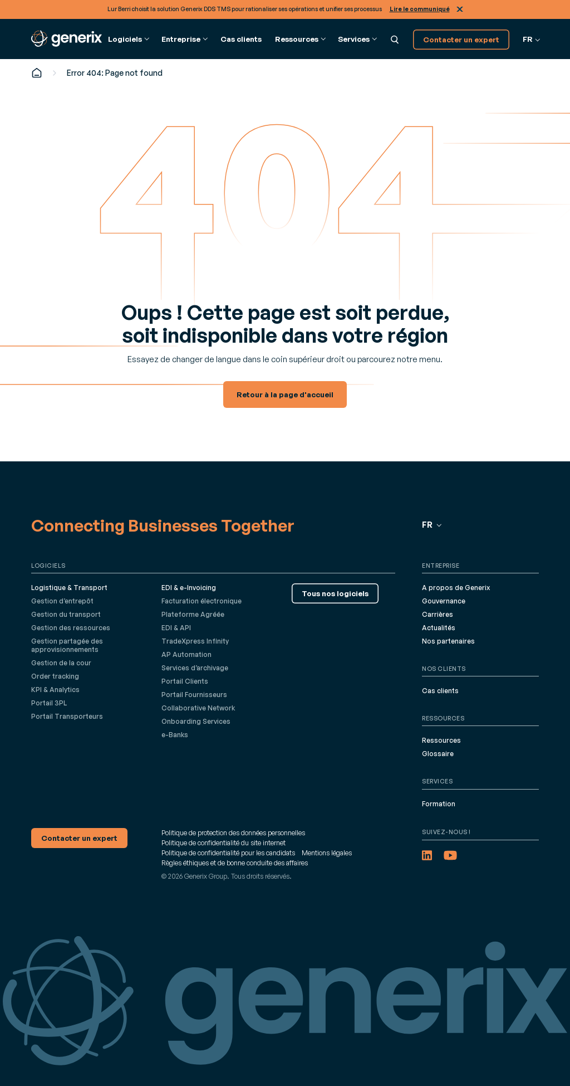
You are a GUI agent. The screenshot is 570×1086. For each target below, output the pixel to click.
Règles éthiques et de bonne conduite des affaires (234, 863)
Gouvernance (443, 601)
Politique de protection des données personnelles (233, 833)
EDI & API (176, 628)
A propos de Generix (456, 587)
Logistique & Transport (69, 587)
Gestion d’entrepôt (62, 601)
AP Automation (186, 654)
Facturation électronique (201, 601)
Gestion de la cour (61, 663)
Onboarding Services (195, 721)
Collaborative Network (198, 708)
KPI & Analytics (55, 689)
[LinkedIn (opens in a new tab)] (427, 855)
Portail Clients (184, 681)
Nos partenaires (448, 641)
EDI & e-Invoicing (188, 587)
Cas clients (241, 38)
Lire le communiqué (420, 9)
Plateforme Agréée (192, 614)
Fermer (459, 9)
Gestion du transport (66, 614)
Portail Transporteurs (67, 716)
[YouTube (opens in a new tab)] (450, 855)
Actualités (438, 628)
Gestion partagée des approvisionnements (67, 645)
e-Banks (174, 735)
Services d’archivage (194, 668)
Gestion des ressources (70, 628)
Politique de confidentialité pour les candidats (228, 853)
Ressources (441, 740)
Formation (438, 804)
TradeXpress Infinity (195, 641)
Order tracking (55, 676)
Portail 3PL (49, 703)
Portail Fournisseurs (194, 694)
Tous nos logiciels (335, 593)
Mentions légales (327, 853)
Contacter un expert (461, 39)
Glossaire (438, 753)
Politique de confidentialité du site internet (223, 843)
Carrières (437, 614)
